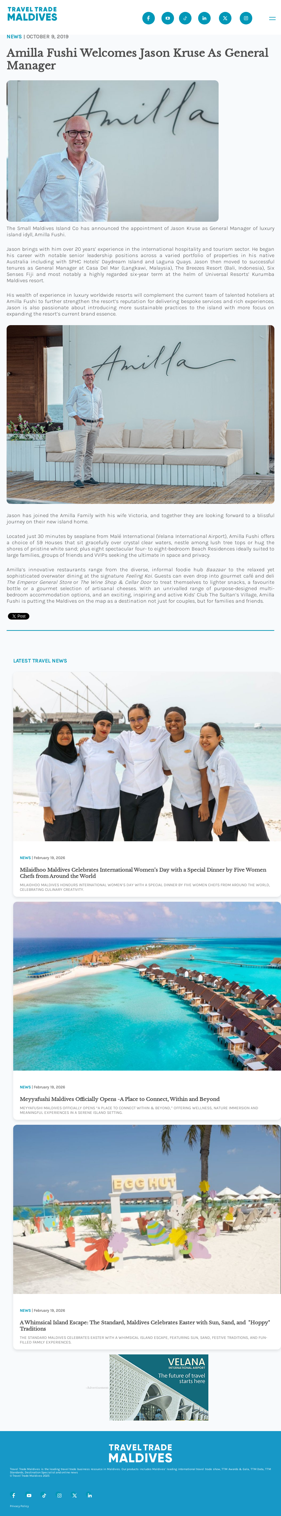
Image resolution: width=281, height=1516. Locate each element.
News (14, 36)
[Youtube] (167, 18)
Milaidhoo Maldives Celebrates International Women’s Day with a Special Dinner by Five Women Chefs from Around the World (143, 873)
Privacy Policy (19, 1506)
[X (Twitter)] (73, 1494)
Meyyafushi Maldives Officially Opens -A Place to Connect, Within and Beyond (120, 1099)
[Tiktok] (185, 18)
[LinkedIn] (88, 1494)
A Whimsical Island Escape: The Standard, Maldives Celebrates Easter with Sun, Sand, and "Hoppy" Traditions (145, 1325)
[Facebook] (12, 1494)
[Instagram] (58, 1494)
